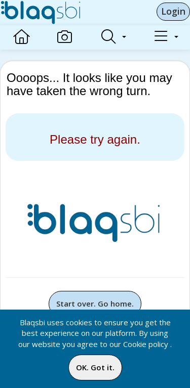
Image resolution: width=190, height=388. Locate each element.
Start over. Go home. (95, 303)
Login (173, 11)
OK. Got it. (95, 367)
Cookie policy (145, 344)
